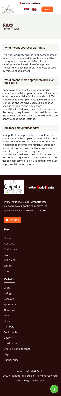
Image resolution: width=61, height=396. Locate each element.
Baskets (8, 337)
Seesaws (9, 299)
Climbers (9, 326)
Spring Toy (10, 304)
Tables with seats (13, 332)
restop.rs (39, 380)
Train (7, 315)
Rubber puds (11, 360)
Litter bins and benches (17, 348)
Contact (47, 9)
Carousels (9, 310)
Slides (7, 287)
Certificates (10, 249)
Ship (6, 354)
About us (9, 243)
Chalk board (11, 343)
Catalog (12, 220)
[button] (57, 10)
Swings (8, 293)
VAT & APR (9, 260)
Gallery (8, 265)
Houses (8, 321)
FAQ (16, 28)
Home (6, 28)
